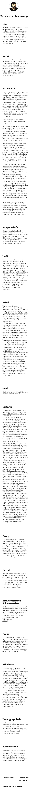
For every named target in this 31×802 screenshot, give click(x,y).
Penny (6, 536)
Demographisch (11, 719)
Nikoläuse (8, 664)
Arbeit (6, 302)
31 (28, 777)
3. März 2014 (5, 80)
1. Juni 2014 (5, 47)
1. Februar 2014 (6, 561)
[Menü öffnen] (21, 6)
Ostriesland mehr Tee (8, 40)
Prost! (5, 633)
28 (23, 777)
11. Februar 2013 (6, 625)
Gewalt (6, 570)
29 (24, 777)
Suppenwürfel (10, 227)
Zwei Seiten (8, 88)
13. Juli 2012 (5, 765)
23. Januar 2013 (6, 656)
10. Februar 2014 (7, 398)
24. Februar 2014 (7, 293)
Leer (4, 23)
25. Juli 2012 (5, 737)
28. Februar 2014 (7, 218)
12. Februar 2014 (6, 379)
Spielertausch (10, 746)
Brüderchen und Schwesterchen (11, 601)
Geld (5, 388)
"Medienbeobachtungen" (12, 786)
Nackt (5, 56)
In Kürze (7, 406)
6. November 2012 (7, 710)
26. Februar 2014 (7, 247)
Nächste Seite (24, 780)
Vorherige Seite (7, 777)
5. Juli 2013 (5, 592)
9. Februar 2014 (6, 527)
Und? (5, 256)
